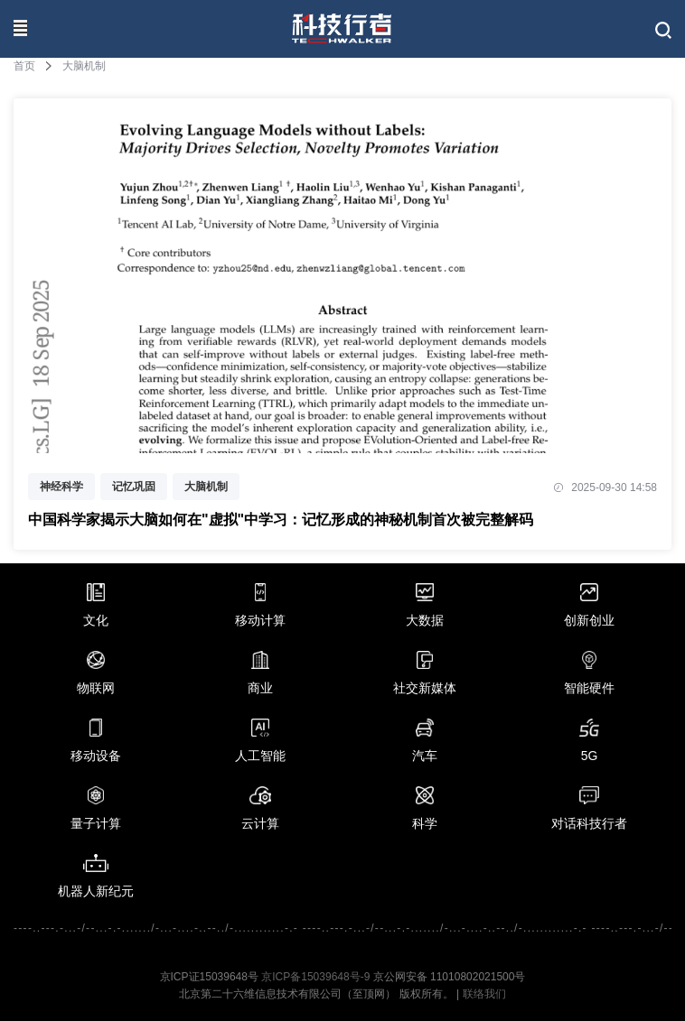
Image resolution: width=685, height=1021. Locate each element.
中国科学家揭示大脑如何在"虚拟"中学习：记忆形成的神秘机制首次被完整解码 (280, 519)
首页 (24, 65)
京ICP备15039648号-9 (315, 976)
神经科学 (61, 486)
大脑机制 (206, 486)
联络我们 (484, 994)
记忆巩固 (133, 486)
